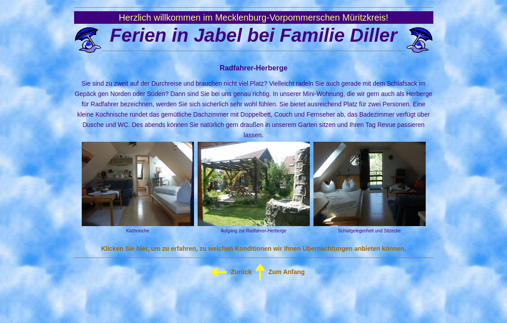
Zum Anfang (287, 271)
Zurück (241, 271)
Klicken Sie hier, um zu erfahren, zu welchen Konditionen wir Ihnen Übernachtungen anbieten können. (253, 248)
